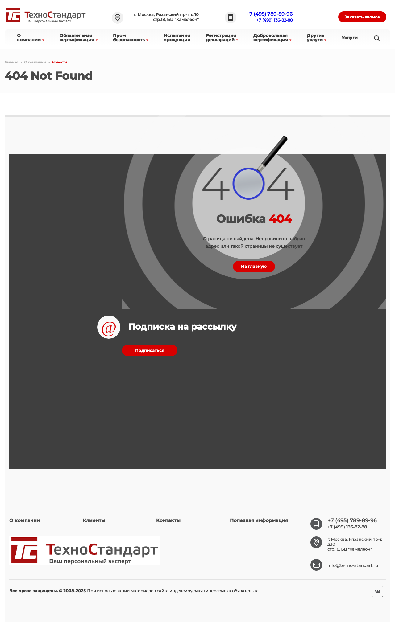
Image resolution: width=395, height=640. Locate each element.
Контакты (168, 520)
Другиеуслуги (316, 38)
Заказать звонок (362, 16)
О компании (24, 520)
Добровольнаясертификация (272, 38)
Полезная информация (259, 520)
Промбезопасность (130, 38)
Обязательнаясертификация (79, 38)
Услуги (350, 37)
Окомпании (30, 38)
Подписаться (149, 350)
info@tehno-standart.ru (352, 565)
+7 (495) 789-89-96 (270, 14)
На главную (254, 266)
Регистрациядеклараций (222, 38)
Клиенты (94, 520)
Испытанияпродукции (177, 38)
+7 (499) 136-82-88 (274, 20)
